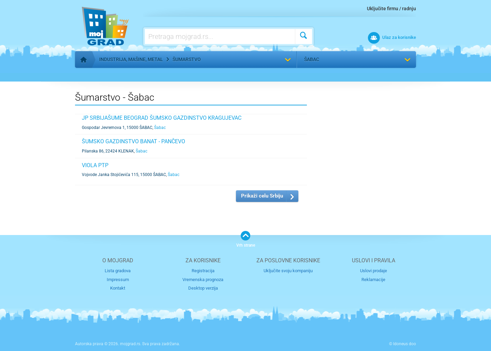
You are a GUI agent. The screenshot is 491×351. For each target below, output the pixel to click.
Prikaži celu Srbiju (262, 196)
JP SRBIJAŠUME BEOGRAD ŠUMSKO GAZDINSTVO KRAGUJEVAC (161, 118)
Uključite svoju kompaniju (288, 270)
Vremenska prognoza (202, 279)
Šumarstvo (187, 59)
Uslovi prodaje (373, 270)
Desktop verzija (203, 288)
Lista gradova (118, 270)
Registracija (203, 270)
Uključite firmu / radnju (391, 8)
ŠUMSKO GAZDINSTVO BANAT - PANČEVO (133, 141)
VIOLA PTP (95, 165)
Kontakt (117, 288)
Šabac (311, 59)
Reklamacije (373, 279)
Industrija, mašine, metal (131, 59)
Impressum (118, 279)
